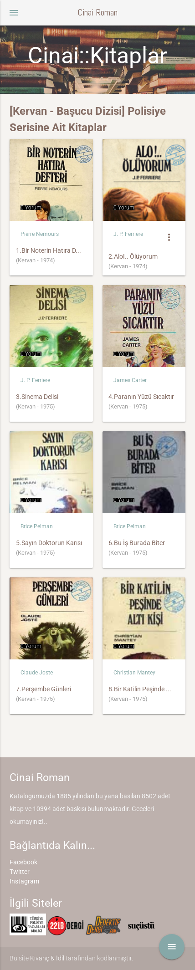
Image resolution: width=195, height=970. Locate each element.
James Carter (130, 380)
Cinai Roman (97, 12)
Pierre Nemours (40, 234)
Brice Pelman (37, 526)
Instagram (24, 881)
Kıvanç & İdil (47, 958)
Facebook (23, 862)
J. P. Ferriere (128, 234)
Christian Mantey (134, 672)
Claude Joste (37, 672)
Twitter (20, 871)
